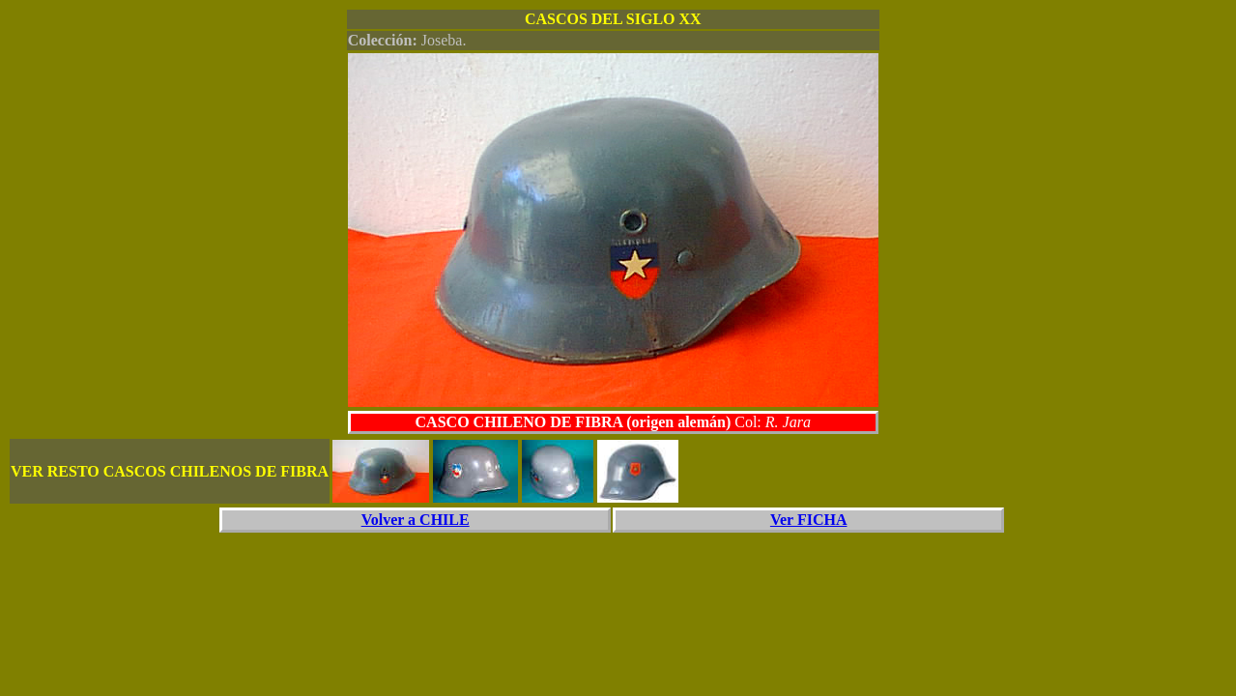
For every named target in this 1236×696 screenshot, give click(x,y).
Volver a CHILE (415, 519)
